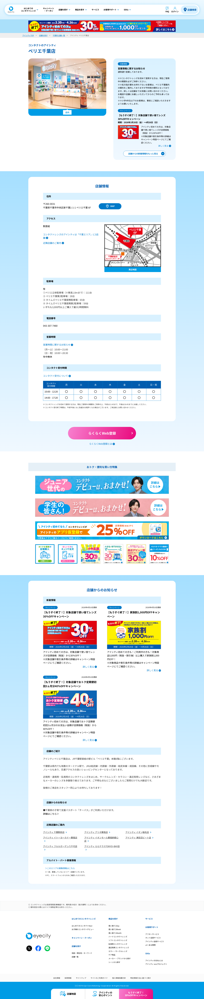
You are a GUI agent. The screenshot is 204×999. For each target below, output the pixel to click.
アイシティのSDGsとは (154, 960)
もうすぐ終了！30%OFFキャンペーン (136, 994)
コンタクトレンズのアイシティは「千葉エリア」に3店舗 (70, 236)
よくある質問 (150, 945)
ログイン (175, 11)
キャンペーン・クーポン (82, 937)
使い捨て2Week (115, 929)
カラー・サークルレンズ (118, 951)
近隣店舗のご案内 (52, 243)
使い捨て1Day (114, 925)
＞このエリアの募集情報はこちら (60, 868)
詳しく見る (163, 145)
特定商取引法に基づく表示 (140, 978)
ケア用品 (112, 954)
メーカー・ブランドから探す (120, 958)
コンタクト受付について (55, 375)
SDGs (147, 953)
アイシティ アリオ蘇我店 (96, 832)
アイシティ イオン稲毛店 (137, 832)
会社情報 (56, 978)
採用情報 (68, 978)
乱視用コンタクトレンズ (118, 944)
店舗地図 (71, 993)
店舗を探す (76, 946)
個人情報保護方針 (119, 978)
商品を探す (113, 918)
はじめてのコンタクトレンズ (84, 918)
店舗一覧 (75, 956)
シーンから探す (114, 962)
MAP (112, 206)
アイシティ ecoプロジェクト (156, 964)
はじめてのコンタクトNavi (82, 925)
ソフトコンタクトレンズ (118, 940)
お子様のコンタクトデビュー (83, 929)
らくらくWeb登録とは (100, 443)
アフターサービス (152, 934)
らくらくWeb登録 (102, 433)
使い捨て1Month (115, 933)
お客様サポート (151, 927)
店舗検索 (191, 9)
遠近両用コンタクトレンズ (119, 947)
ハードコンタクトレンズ (118, 936)
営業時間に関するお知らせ (56, 344)
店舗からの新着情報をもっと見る (143, 153)
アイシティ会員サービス (154, 941)
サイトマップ (81, 978)
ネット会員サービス (153, 937)
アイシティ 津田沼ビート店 (138, 837)
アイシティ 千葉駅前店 (53, 832)
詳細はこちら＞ (51, 813)
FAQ (167, 11)
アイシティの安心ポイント (105, 994)
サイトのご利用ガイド (99, 978)
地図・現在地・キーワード (82, 953)
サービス (149, 918)
